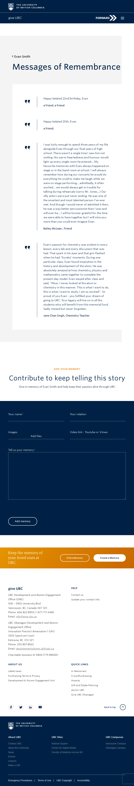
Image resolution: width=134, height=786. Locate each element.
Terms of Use (44, 780)
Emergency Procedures (20, 780)
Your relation (78, 414)
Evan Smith (22, 56)
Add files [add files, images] (36, 436)
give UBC (15, 588)
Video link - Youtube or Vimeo (89, 432)
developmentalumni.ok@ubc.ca (35, 648)
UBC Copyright (64, 780)
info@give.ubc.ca (26, 616)
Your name (15, 413)
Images (12, 432)
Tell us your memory (21, 449)
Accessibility (83, 780)
